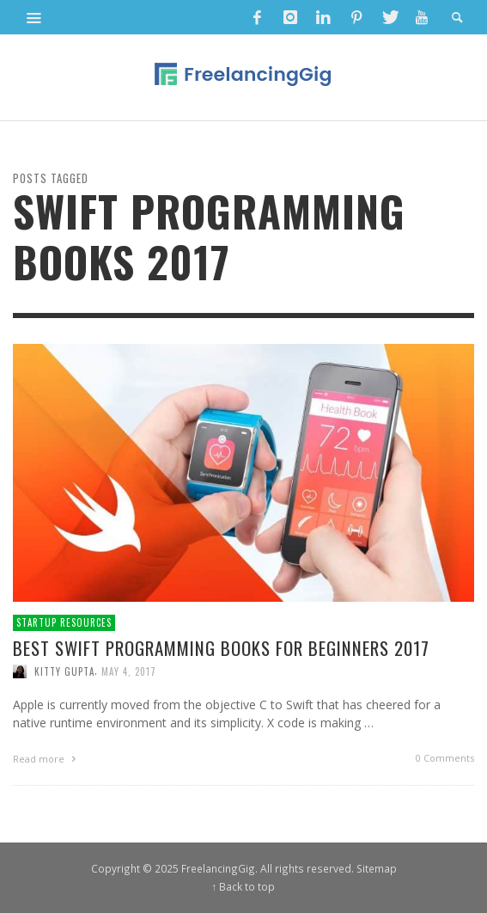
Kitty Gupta (64, 671)
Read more (46, 758)
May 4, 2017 (128, 671)
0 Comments (445, 757)
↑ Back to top (244, 886)
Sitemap (376, 868)
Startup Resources (64, 622)
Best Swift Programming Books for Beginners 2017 (221, 647)
